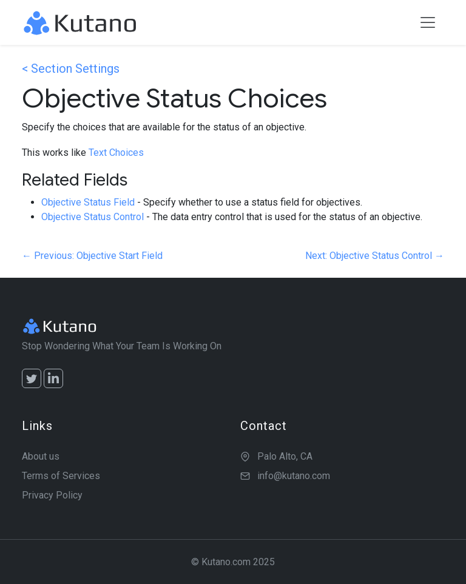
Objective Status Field (88, 202)
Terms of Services (61, 476)
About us (40, 456)
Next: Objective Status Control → (374, 255)
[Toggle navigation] (427, 22)
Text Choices (116, 152)
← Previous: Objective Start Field (92, 255)
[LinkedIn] (53, 378)
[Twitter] (31, 378)
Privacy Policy (52, 495)
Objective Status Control (92, 217)
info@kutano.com (293, 476)
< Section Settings (71, 68)
